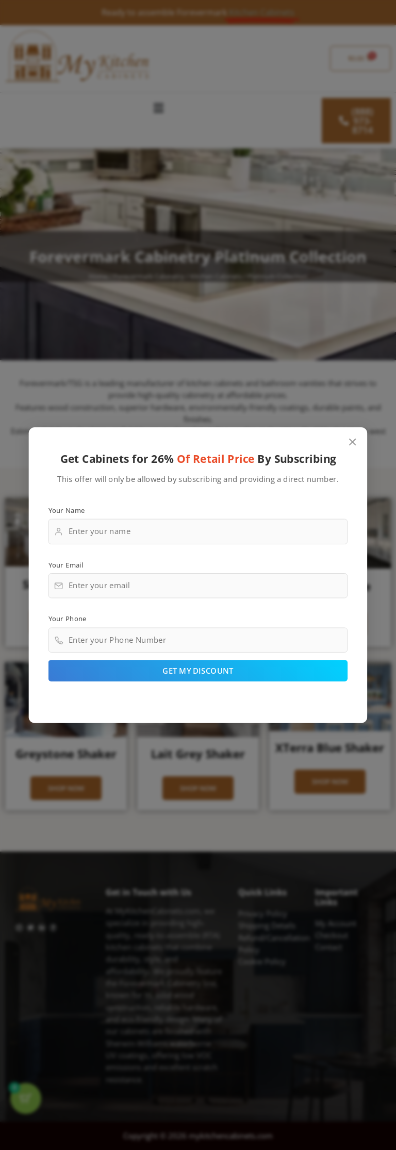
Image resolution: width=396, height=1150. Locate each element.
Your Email (66, 564)
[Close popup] (352, 442)
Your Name (66, 509)
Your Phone (67, 618)
